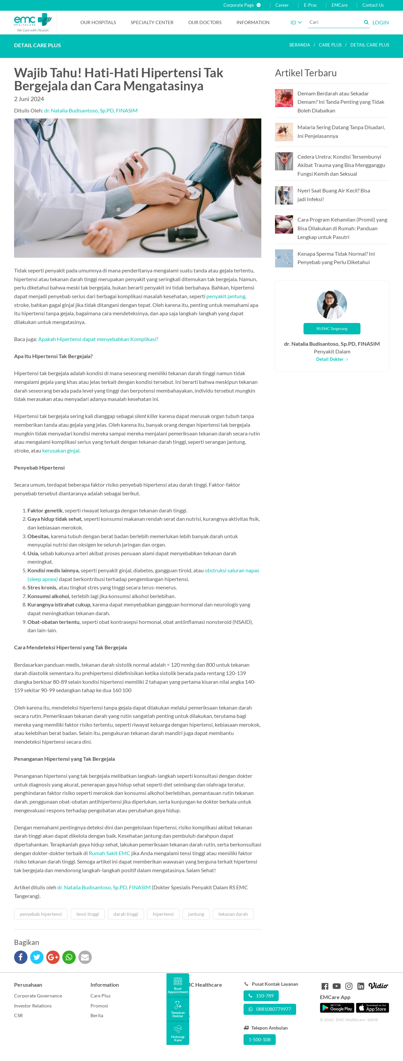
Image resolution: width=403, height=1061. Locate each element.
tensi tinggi (87, 914)
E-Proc (310, 5)
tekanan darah (233, 914)
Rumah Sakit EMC (109, 853)
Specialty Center (152, 22)
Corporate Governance (38, 995)
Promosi (99, 1005)
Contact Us (373, 5)
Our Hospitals (98, 22)
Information (253, 22)
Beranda (299, 45)
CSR (18, 1015)
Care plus (330, 45)
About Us (176, 995)
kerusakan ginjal (60, 450)
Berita (96, 1015)
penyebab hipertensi (41, 914)
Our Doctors (204, 22)
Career (282, 5)
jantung (196, 914)
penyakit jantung (225, 296)
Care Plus (100, 995)
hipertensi (163, 914)
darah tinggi (126, 914)
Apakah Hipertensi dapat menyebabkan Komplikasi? (98, 339)
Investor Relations (33, 1005)
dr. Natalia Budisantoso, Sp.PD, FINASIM (91, 110)
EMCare (340, 5)
